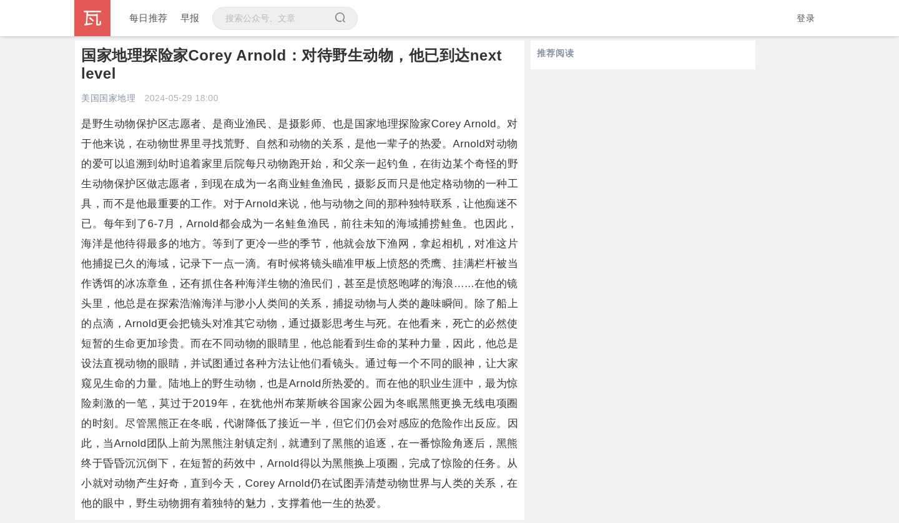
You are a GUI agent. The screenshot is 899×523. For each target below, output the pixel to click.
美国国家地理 (108, 98)
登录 (806, 18)
